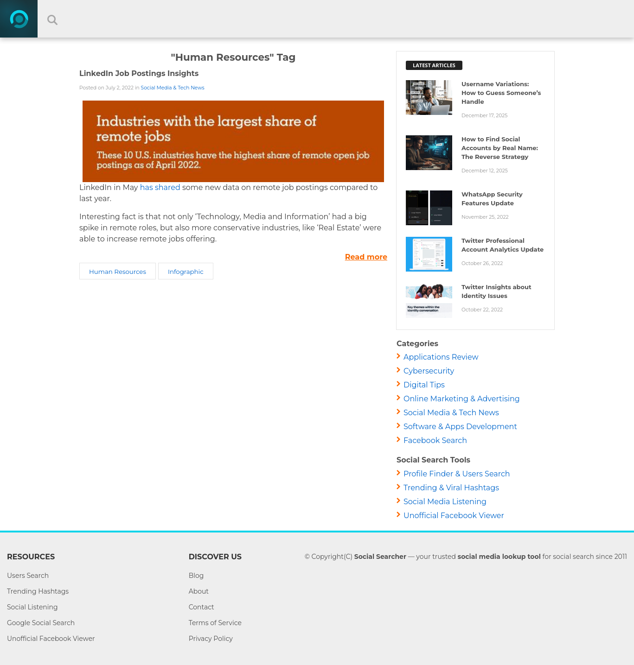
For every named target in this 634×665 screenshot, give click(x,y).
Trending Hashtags (38, 591)
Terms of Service (215, 623)
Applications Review (441, 357)
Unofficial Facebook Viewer (453, 515)
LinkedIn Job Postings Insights (139, 73)
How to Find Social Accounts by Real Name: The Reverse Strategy (499, 147)
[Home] (19, 18)
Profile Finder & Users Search (456, 473)
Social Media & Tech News (173, 88)
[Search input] (324, 18)
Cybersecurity (428, 371)
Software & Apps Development (460, 426)
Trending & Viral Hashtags (451, 487)
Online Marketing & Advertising (461, 398)
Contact (201, 607)
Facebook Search (435, 440)
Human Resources (117, 271)
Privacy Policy (211, 638)
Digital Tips (424, 384)
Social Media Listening (445, 501)
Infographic (186, 271)
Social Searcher (380, 556)
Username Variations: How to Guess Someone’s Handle (501, 92)
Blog (196, 575)
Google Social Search (41, 623)
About (199, 591)
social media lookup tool (499, 556)
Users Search (28, 575)
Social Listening (32, 607)
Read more (366, 257)
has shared (160, 187)
